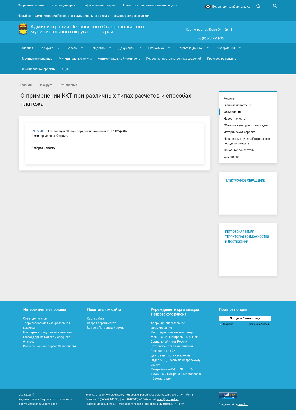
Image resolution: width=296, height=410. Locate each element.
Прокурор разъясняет (222, 58)
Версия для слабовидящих (227, 6)
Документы (126, 48)
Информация (226, 48)
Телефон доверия (62, 5)
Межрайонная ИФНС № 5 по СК (172, 369)
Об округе (46, 48)
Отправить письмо (31, 5)
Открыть (121, 131)
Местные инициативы (37, 58)
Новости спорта (235, 118)
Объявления (68, 85)
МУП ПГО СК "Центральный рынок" (175, 337)
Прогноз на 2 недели (259, 324)
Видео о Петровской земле (105, 327)
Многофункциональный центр (172, 332)
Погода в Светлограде (245, 318)
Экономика (156, 48)
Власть (72, 48)
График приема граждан (99, 5)
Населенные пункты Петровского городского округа (247, 141)
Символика (231, 156)
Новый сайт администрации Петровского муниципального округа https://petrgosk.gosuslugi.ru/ (83, 15)
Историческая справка (239, 132)
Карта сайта (95, 318)
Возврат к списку (43, 148)
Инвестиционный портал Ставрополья (50, 346)
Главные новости (235, 105)
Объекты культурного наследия (246, 125)
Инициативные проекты (38, 69)
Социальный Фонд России (169, 341)
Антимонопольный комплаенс (119, 58)
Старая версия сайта (101, 323)
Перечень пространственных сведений (173, 58)
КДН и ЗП (68, 69)
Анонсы (229, 98)
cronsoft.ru (243, 404)
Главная (27, 48)
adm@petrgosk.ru (167, 399)
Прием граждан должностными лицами (149, 5)
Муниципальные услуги (75, 58)
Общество (97, 48)
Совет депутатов (35, 318)
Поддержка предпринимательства (47, 332)
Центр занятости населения (170, 355)
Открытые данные (190, 48)
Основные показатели (239, 150)
